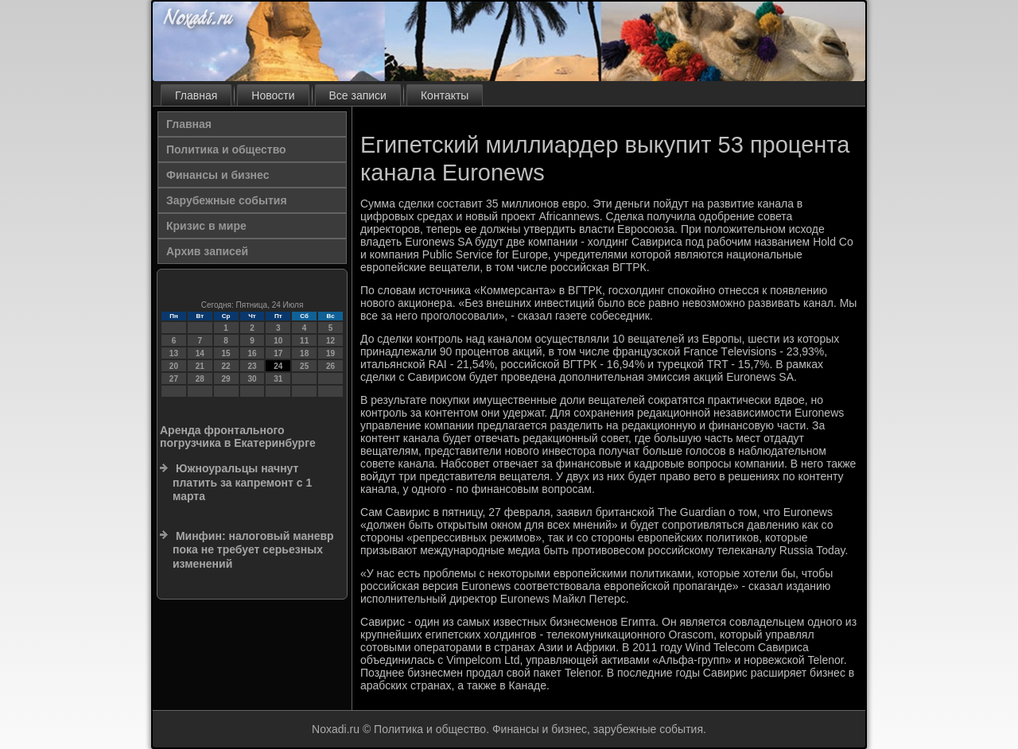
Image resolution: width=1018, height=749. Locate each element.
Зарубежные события (226, 200)
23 (251, 366)
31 (278, 378)
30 (251, 378)
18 (304, 353)
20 (173, 366)
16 (251, 353)
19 (330, 353)
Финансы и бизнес (217, 175)
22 (226, 366)
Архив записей (207, 251)
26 (330, 366)
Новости (272, 95)
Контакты (444, 95)
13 (173, 353)
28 (200, 378)
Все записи (358, 95)
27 (173, 378)
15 (226, 353)
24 (278, 366)
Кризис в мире (206, 225)
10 (278, 340)
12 (330, 340)
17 (278, 353)
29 (226, 378)
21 (200, 366)
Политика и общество (226, 149)
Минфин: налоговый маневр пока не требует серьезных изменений (253, 550)
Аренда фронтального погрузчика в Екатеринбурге (238, 436)
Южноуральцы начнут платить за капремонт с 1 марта (242, 482)
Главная (196, 95)
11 (304, 340)
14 (200, 353)
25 (304, 366)
